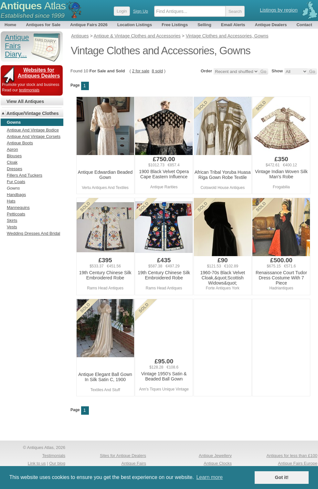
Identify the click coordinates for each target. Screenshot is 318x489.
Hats (11, 201)
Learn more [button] (209, 477)
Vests (12, 226)
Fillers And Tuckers (24, 175)
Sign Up (140, 11)
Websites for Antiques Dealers (39, 72)
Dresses (14, 168)
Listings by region (279, 10)
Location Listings (134, 24)
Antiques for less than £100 (291, 455)
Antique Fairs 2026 (89, 24)
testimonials (29, 90)
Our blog (57, 463)
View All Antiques (25, 101)
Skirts (12, 220)
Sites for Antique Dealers (123, 455)
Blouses (14, 155)
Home (10, 24)
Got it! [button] (282, 477)
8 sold (157, 70)
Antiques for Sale (43, 24)
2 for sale (140, 70)
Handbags (16, 194)
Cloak (12, 162)
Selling (204, 24)
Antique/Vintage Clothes (32, 113)
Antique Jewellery (215, 455)
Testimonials (53, 455)
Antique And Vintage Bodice (33, 130)
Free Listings (175, 24)
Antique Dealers (271, 24)
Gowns (13, 188)
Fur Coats (16, 181)
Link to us (37, 463)
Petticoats (16, 214)
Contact (304, 24)
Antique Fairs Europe (297, 463)
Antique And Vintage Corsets (33, 136)
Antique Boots (20, 142)
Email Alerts (233, 24)
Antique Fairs (133, 463)
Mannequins (18, 207)
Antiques (33, 6)
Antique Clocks (218, 463)
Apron (12, 149)
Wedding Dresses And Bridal (33, 233)
